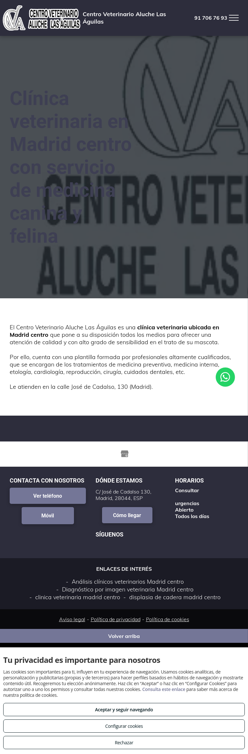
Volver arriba (124, 636)
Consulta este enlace (163, 689)
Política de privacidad (115, 619)
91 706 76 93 (210, 18)
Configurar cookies (124, 726)
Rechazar (124, 742)
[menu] (233, 17)
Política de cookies (167, 619)
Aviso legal (72, 619)
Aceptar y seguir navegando (124, 709)
